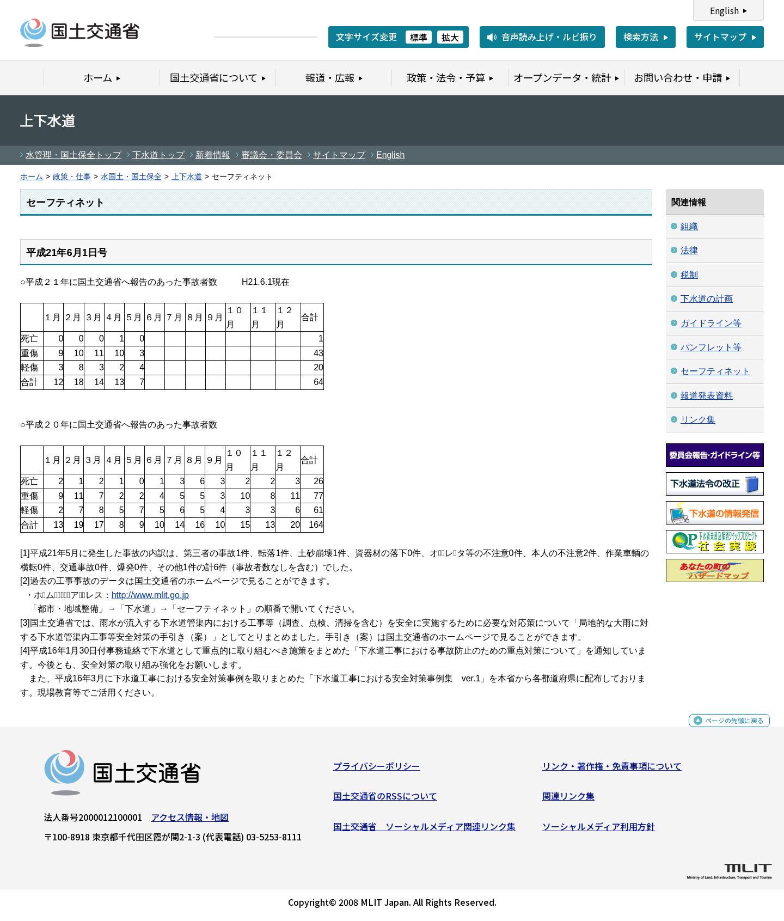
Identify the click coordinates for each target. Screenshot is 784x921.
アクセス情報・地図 (190, 820)
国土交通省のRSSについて (385, 800)
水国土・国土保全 (131, 177)
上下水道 (186, 177)
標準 (418, 37)
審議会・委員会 (271, 155)
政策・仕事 (72, 177)
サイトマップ (720, 36)
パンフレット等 (711, 347)
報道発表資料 (707, 395)
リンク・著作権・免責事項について (612, 769)
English (724, 10)
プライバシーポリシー (376, 769)
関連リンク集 (568, 800)
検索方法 (640, 36)
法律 (689, 250)
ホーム (31, 177)
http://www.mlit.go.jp (150, 595)
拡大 (450, 37)
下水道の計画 (707, 298)
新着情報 (212, 155)
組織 (689, 226)
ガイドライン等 (711, 323)
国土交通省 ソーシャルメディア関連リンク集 (424, 830)
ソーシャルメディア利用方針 (598, 830)
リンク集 (698, 419)
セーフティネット (715, 371)
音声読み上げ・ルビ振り (549, 36)
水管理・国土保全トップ (73, 155)
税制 (689, 274)
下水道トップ (158, 155)
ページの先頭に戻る (725, 730)
